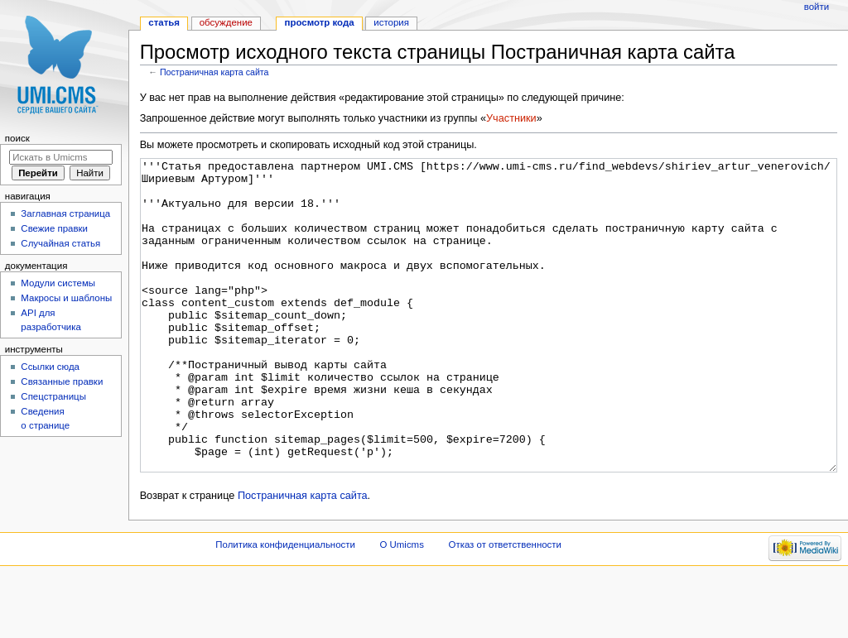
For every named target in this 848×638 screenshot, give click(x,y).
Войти (816, 7)
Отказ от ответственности (505, 607)
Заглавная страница (65, 213)
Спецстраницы (53, 396)
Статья (164, 22)
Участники (511, 118)
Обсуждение (226, 22)
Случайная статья (60, 243)
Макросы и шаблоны (66, 298)
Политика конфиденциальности (285, 607)
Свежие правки (54, 228)
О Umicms (402, 607)
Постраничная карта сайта (214, 72)
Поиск (17, 138)
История (391, 22)
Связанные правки (62, 381)
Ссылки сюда (50, 367)
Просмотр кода (319, 22)
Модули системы (58, 283)
